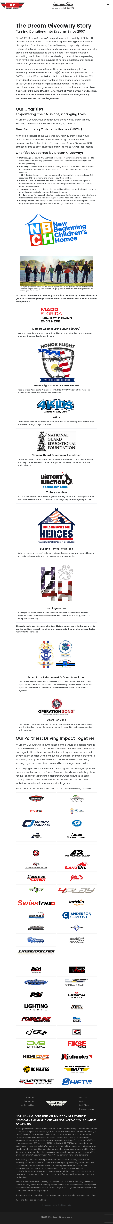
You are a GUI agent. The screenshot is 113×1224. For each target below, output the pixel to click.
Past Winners (84, 1105)
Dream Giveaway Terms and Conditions (71, 1155)
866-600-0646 (63, 5)
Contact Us (29, 1101)
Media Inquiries (27, 1105)
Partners (83, 1101)
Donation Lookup (86, 1109)
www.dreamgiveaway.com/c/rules (31, 1140)
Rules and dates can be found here (31, 1200)
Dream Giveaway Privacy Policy (39, 1155)
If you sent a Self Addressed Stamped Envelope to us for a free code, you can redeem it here (56, 1195)
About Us (30, 1097)
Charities (83, 1097)
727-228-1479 (69, 8)
